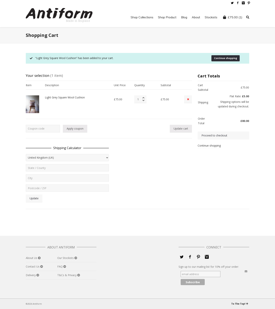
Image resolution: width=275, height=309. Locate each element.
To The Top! (239, 303)
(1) (232, 17)
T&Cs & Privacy (67, 275)
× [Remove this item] (188, 99)
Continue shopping (225, 58)
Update (34, 198)
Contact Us (33, 266)
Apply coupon (75, 128)
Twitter (232, 3)
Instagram (243, 3)
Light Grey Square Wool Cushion (65, 97)
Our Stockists (65, 258)
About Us (32, 258)
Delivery (31, 275)
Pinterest (249, 3)
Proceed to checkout (214, 135)
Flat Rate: (239, 96)
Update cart (181, 128)
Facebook (237, 3)
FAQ (60, 266)
